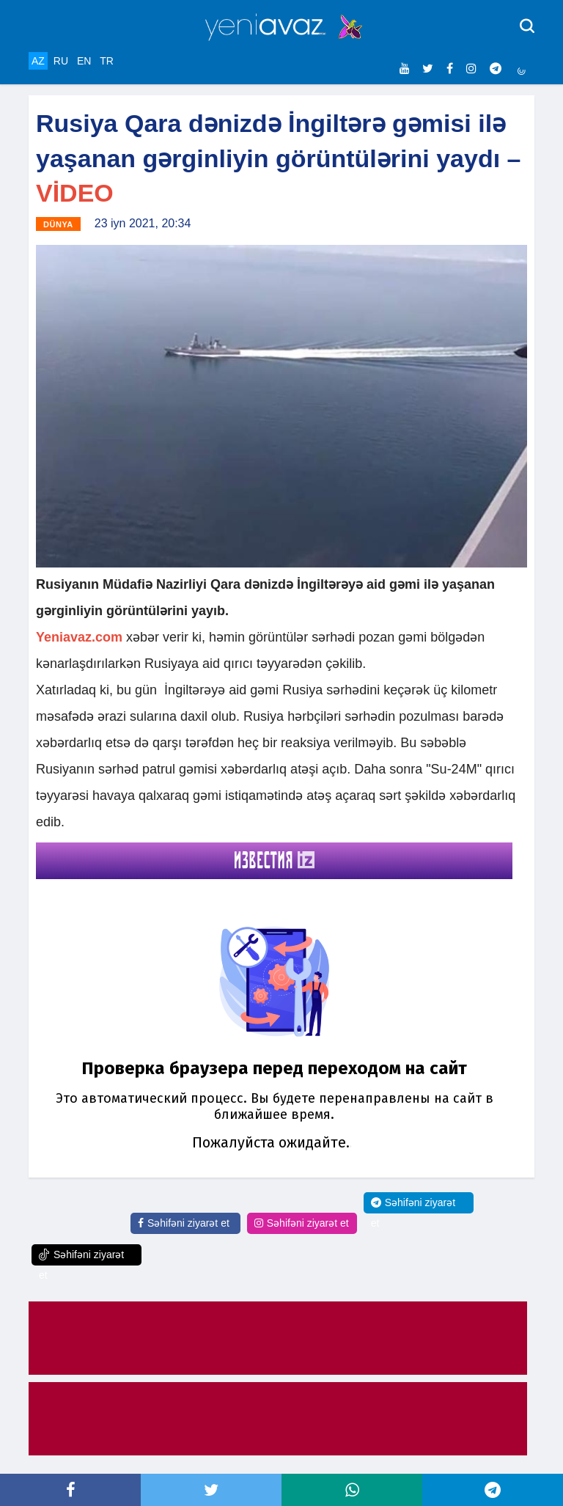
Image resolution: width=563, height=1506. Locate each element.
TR (107, 61)
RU (61, 61)
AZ (38, 61)
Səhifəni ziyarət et (183, 1223)
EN (84, 61)
